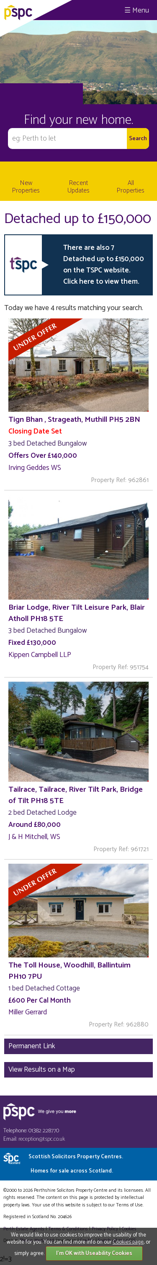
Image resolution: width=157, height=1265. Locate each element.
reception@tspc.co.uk (41, 1139)
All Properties (130, 186)
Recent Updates (78, 186)
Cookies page (128, 1242)
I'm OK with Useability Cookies (94, 1253)
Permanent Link (31, 1046)
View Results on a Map (41, 1069)
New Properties (26, 186)
